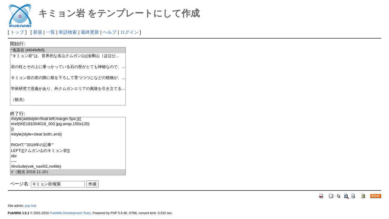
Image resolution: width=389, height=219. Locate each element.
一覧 (50, 32)
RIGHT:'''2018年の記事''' (68, 145)
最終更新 (90, 32)
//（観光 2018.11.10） (68, 172)
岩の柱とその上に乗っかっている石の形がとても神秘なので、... (68, 67)
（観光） (68, 100)
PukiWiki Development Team (70, 213)
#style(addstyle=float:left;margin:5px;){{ (68, 118)
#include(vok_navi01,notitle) (68, 166)
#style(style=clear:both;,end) (68, 134)
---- (68, 161)
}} (68, 129)
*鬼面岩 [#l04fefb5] (68, 50)
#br (68, 156)
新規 (37, 32)
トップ (17, 32)
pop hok (30, 205)
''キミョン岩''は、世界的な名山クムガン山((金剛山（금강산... (68, 56)
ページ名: (19, 183)
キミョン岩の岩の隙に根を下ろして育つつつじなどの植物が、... (68, 78)
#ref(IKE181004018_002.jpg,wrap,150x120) (68, 124)
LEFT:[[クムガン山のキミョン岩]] (68, 151)
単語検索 (68, 32)
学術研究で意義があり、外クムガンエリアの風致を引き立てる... (68, 89)
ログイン (129, 32)
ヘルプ (109, 32)
